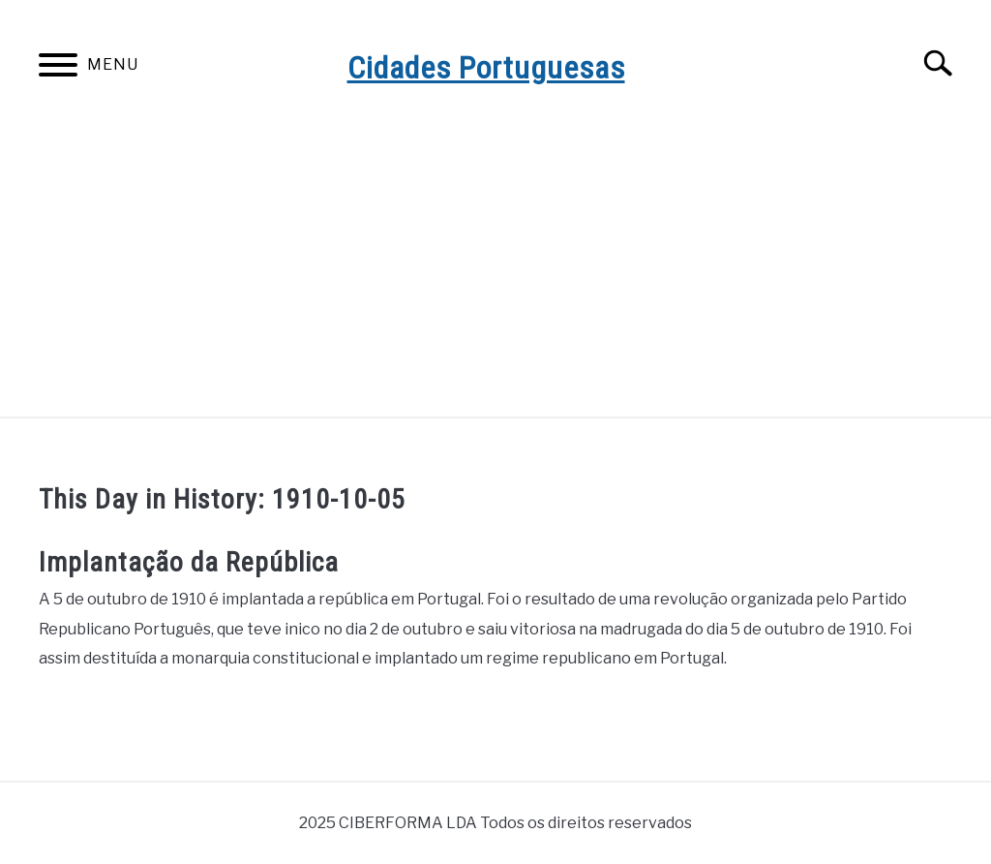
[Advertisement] (495, 271)
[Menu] (58, 68)
